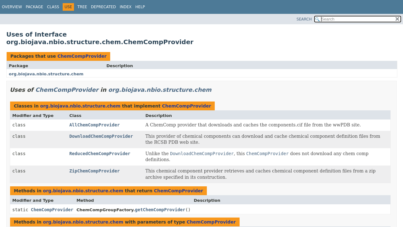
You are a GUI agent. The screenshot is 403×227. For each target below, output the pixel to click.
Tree (82, 7)
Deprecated (103, 7)
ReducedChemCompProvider (99, 153)
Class (53, 7)
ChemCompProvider (81, 56)
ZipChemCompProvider (94, 170)
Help (140, 7)
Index (126, 7)
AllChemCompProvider (94, 124)
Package (34, 7)
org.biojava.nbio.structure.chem (46, 74)
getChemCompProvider (160, 209)
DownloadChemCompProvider (101, 136)
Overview (12, 7)
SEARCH (304, 19)
